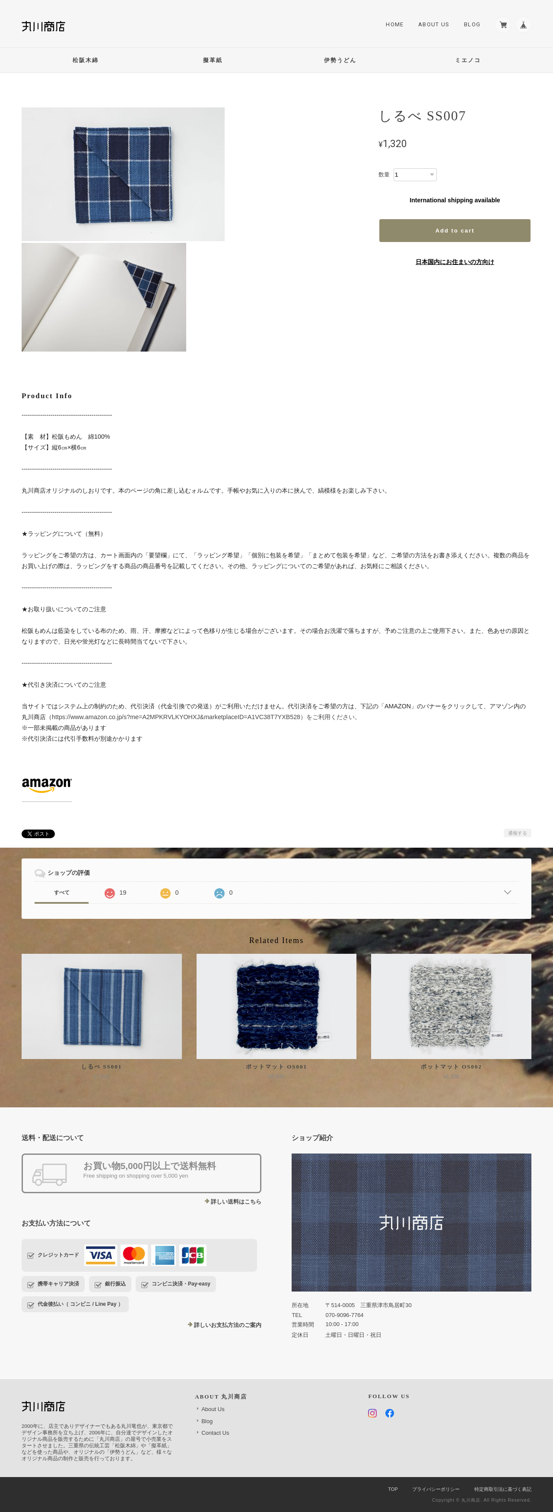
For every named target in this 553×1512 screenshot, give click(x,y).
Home (395, 24)
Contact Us (215, 1433)
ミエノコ (468, 60)
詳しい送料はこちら (236, 1201)
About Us (433, 24)
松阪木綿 (86, 60)
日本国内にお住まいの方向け (455, 261)
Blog (472, 24)
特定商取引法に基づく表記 (502, 1489)
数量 (384, 174)
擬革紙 (212, 60)
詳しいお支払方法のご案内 (227, 1325)
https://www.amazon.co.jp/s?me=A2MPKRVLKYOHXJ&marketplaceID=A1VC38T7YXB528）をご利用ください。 (206, 717)
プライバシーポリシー (436, 1489)
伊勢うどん (340, 60)
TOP (392, 1489)
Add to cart (455, 230)
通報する (517, 833)
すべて (62, 893)
